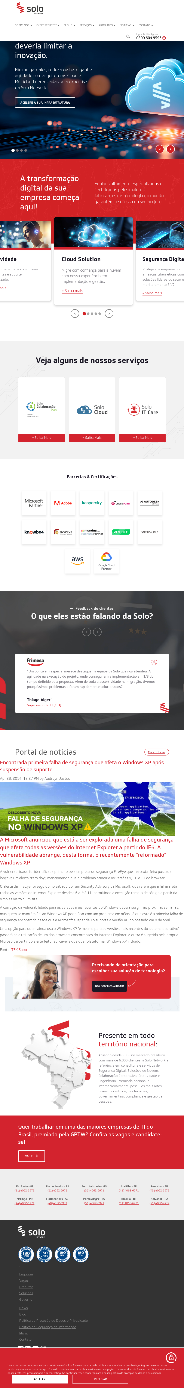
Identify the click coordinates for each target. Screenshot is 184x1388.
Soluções (26, 1291)
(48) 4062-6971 (57, 1201)
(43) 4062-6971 (159, 1188)
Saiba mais (72, 288)
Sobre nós (23, 25)
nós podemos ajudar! (109, 984)
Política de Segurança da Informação (47, 1325)
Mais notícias (156, 750)
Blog (22, 1312)
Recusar (100, 1379)
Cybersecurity (47, 25)
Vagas (24, 1278)
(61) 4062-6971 (129, 1201)
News (23, 1306)
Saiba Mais (41, 435)
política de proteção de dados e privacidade (136, 1372)
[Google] (106, 558)
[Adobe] (63, 500)
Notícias (127, 25)
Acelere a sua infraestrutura (45, 101)
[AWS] (77, 558)
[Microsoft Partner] (34, 500)
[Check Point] (121, 500)
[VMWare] (150, 529)
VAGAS (31, 1154)
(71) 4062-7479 (159, 1201)
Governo (25, 1297)
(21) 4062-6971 (57, 1188)
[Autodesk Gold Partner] (150, 500)
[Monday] (92, 529)
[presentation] (75, 311)
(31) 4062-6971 (94, 1188)
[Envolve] (63, 529)
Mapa (23, 1331)
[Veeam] (121, 529)
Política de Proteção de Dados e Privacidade (53, 1318)
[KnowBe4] (34, 529)
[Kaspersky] (92, 500)
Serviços (87, 25)
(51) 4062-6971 (94, 1201)
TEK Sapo (19, 947)
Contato (145, 25)
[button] (13, 147)
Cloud (69, 25)
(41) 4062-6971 (129, 1188)
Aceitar (39, 1379)
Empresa (26, 1272)
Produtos (107, 25)
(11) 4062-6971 (24, 1188)
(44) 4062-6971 (24, 1201)
